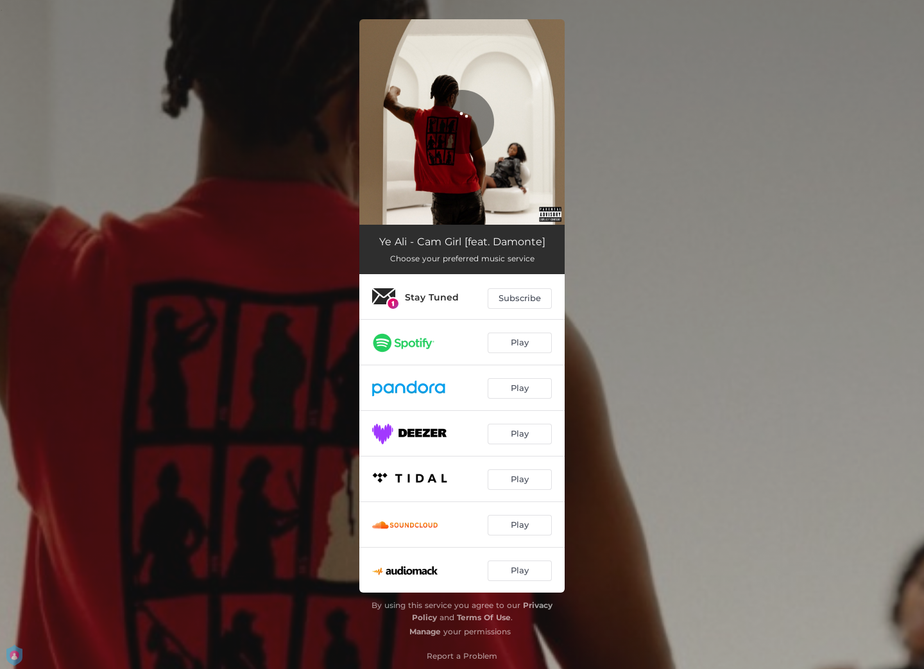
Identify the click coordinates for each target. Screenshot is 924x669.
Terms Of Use (484, 617)
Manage (425, 631)
